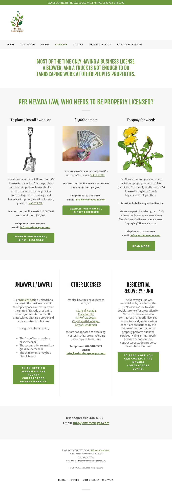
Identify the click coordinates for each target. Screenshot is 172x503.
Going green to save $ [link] (98, 479)
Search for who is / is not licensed (30, 238)
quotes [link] (78, 44)
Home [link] (11, 44)
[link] (17, 22)
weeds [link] (45, 44)
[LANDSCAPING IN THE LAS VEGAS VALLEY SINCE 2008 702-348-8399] (86, 3)
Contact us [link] (28, 44)
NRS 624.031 (98, 175)
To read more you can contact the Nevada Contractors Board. (138, 361)
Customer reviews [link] (130, 44)
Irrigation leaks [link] (100, 44)
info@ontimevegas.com (35, 227)
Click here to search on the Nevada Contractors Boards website (33, 374)
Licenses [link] (61, 44)
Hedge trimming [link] (69, 479)
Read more (141, 246)
